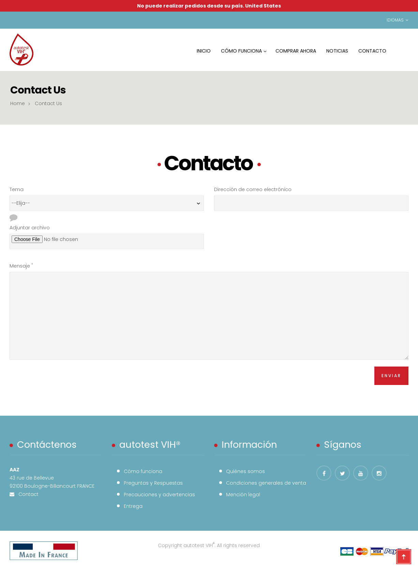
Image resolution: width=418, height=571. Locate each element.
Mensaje (21, 265)
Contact (26, 494)
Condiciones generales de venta (266, 483)
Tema (17, 189)
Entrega (133, 506)
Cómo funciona (143, 471)
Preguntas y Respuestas (153, 483)
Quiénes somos (245, 471)
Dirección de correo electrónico (253, 189)
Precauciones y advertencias (159, 494)
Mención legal (243, 494)
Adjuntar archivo (30, 227)
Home (17, 103)
